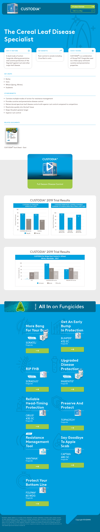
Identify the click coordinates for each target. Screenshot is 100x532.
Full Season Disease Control (50, 183)
